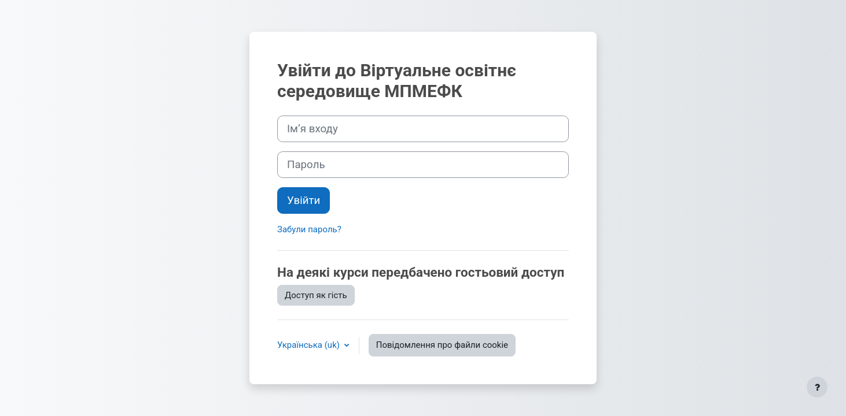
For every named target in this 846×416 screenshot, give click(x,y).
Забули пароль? (309, 229)
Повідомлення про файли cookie (442, 345)
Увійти (303, 200)
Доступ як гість (316, 295)
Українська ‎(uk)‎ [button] (309, 345)
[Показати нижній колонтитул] (817, 387)
